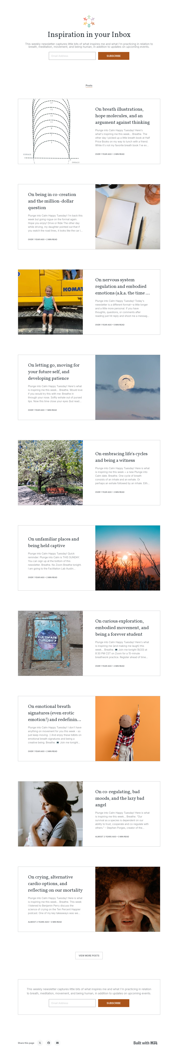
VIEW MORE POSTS (89, 955)
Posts (89, 85)
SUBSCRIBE (114, 55)
